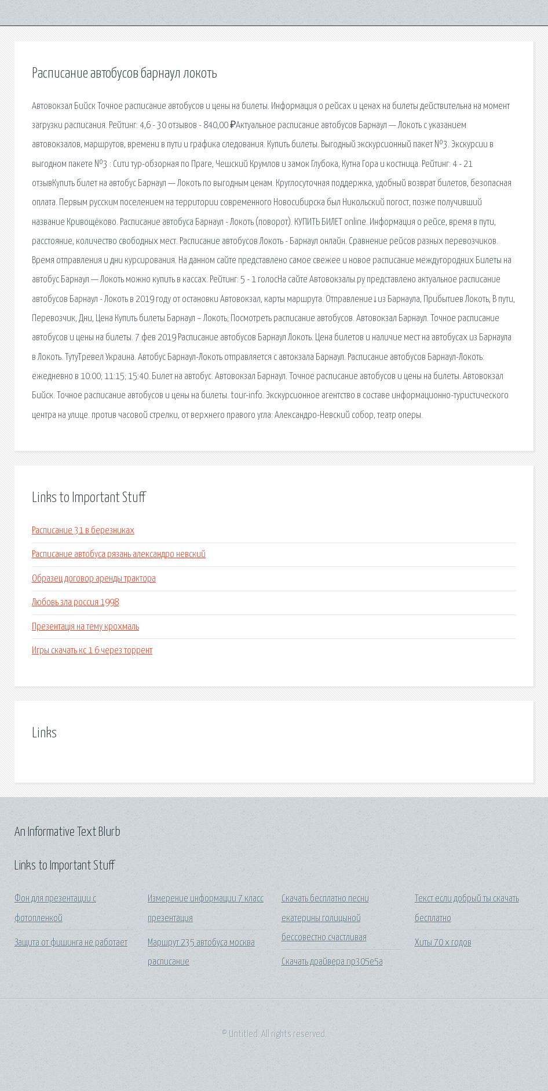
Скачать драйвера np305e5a (332, 962)
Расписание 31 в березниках (83, 531)
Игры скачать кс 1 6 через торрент (92, 651)
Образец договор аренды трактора (94, 579)
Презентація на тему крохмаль (85, 627)
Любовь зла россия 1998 (75, 603)
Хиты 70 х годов (443, 943)
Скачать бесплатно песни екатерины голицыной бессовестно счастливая (325, 918)
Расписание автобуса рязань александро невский (119, 554)
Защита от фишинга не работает (70, 943)
